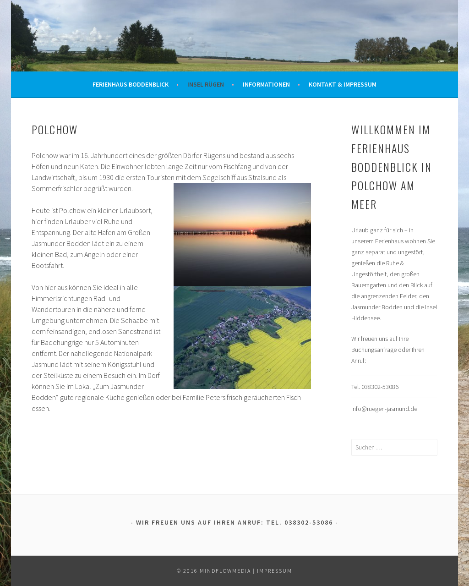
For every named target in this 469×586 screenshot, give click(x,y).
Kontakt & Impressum (342, 84)
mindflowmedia (225, 570)
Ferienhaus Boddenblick (131, 84)
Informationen (266, 84)
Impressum (274, 570)
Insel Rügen (205, 84)
